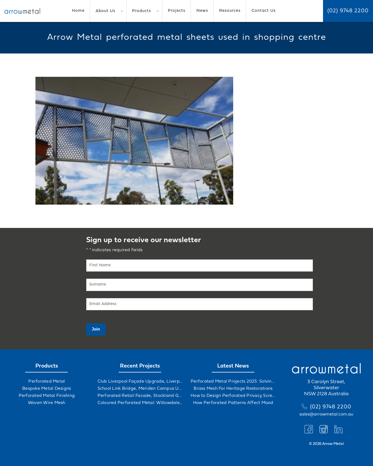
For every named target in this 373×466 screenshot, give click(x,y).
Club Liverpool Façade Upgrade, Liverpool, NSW (140, 381)
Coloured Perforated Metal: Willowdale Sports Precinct (140, 403)
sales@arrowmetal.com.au (326, 414)
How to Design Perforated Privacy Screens (233, 396)
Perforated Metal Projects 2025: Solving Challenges (233, 381)
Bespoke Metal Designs (46, 388)
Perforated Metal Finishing (47, 396)
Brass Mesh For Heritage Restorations (233, 388)
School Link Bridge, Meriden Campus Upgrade (140, 388)
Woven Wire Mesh (46, 403)
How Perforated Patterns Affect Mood (233, 403)
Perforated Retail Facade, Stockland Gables (140, 396)
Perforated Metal (46, 381)
